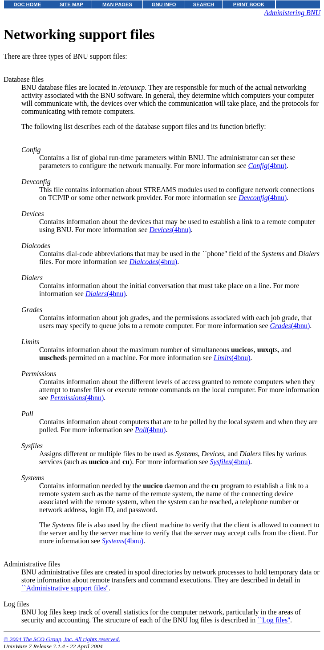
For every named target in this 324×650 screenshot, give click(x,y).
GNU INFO (164, 4)
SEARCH (203, 4)
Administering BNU (292, 12)
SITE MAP (71, 4)
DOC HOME (27, 4)
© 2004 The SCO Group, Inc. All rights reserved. (62, 639)
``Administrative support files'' (65, 588)
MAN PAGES (117, 4)
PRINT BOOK (248, 4)
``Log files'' (273, 620)
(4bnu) (267, 165)
